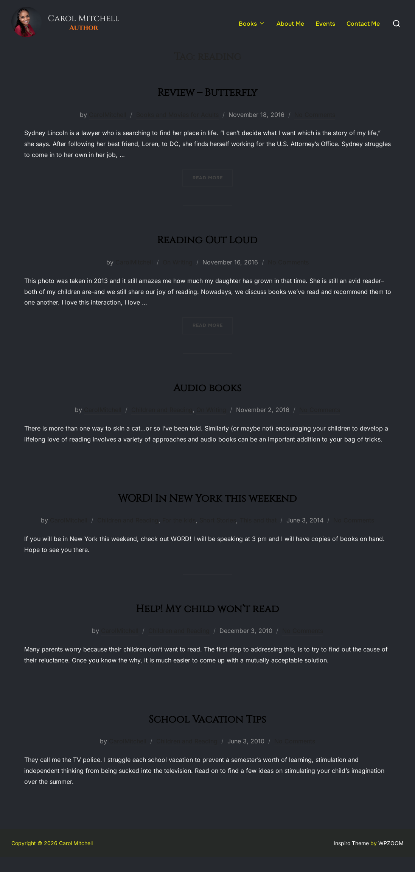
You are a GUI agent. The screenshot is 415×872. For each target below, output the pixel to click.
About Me (290, 24)
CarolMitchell (107, 129)
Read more (213, 192)
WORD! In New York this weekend (207, 511)
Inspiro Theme (351, 858)
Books (252, 24)
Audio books (207, 401)
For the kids (179, 535)
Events (325, 24)
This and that (258, 535)
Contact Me (363, 24)
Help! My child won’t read (207, 622)
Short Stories (217, 535)
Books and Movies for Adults (177, 129)
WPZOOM (391, 858)
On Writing (178, 277)
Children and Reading (162, 424)
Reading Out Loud (207, 253)
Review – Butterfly (207, 106)
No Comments (314, 129)
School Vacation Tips (207, 732)
